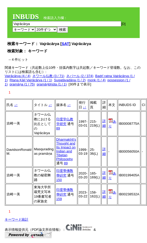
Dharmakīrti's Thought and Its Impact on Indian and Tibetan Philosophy (66, 149)
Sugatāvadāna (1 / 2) (69, 80)
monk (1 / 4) (97, 80)
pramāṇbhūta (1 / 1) (52, 84)
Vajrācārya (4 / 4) (17, 76)
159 (59, 199)
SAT (65, 43)
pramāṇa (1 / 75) (22, 84)
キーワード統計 (16, 219)
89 (58, 128)
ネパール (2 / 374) (79, 76)
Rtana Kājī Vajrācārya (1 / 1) (31, 80)
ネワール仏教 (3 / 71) (48, 76)
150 (59, 180)
